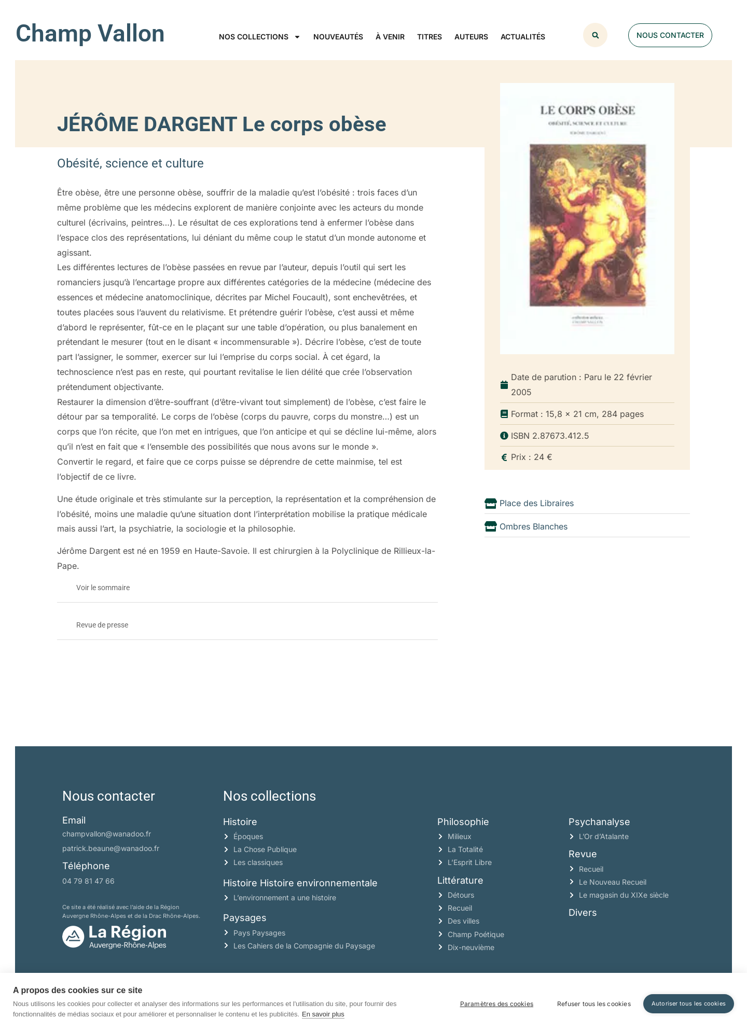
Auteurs (471, 36)
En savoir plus (323, 1014)
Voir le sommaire (103, 587)
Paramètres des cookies (493, 1002)
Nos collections (260, 37)
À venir (390, 36)
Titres (429, 36)
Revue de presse (102, 625)
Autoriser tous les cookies (689, 1002)
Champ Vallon (90, 33)
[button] (595, 35)
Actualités (523, 36)
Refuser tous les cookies (591, 1002)
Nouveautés (338, 36)
